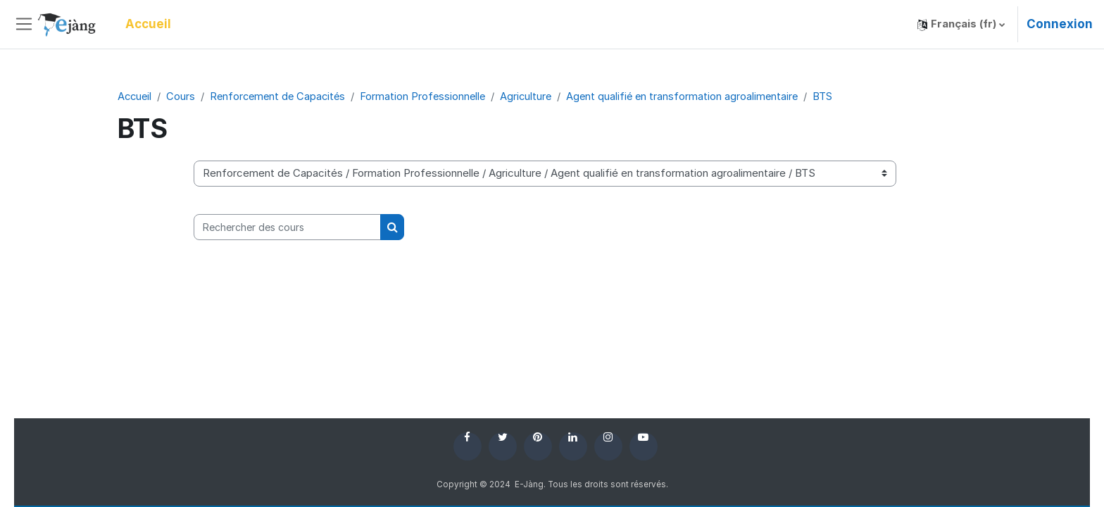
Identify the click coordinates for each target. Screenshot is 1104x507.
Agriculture (535, 96)
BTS (837, 96)
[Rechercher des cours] (287, 228)
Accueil (135, 96)
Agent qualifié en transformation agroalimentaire (694, 96)
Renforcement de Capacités (282, 96)
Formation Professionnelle (430, 96)
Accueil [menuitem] (148, 24)
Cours (182, 96)
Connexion (1060, 24)
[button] (961, 24)
